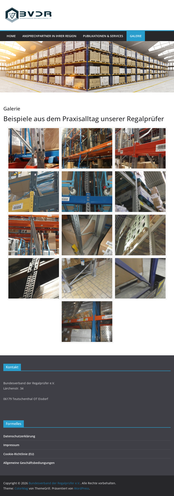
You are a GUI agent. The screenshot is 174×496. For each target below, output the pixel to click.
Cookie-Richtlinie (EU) (18, 454)
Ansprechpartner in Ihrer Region (49, 36)
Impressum (11, 445)
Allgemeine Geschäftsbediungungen (29, 463)
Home (11, 36)
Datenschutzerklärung (19, 436)
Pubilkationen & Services (103, 36)
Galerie (136, 36)
